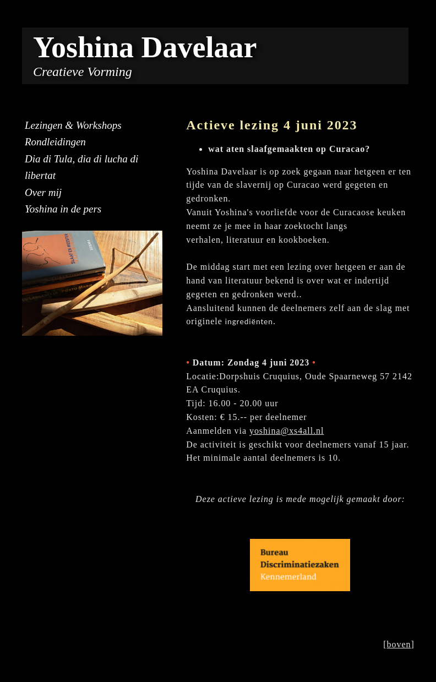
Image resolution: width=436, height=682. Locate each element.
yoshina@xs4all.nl (286, 430)
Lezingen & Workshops (73, 125)
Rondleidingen (55, 142)
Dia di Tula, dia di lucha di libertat (81, 167)
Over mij (43, 192)
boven (399, 644)
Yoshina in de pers (63, 209)
